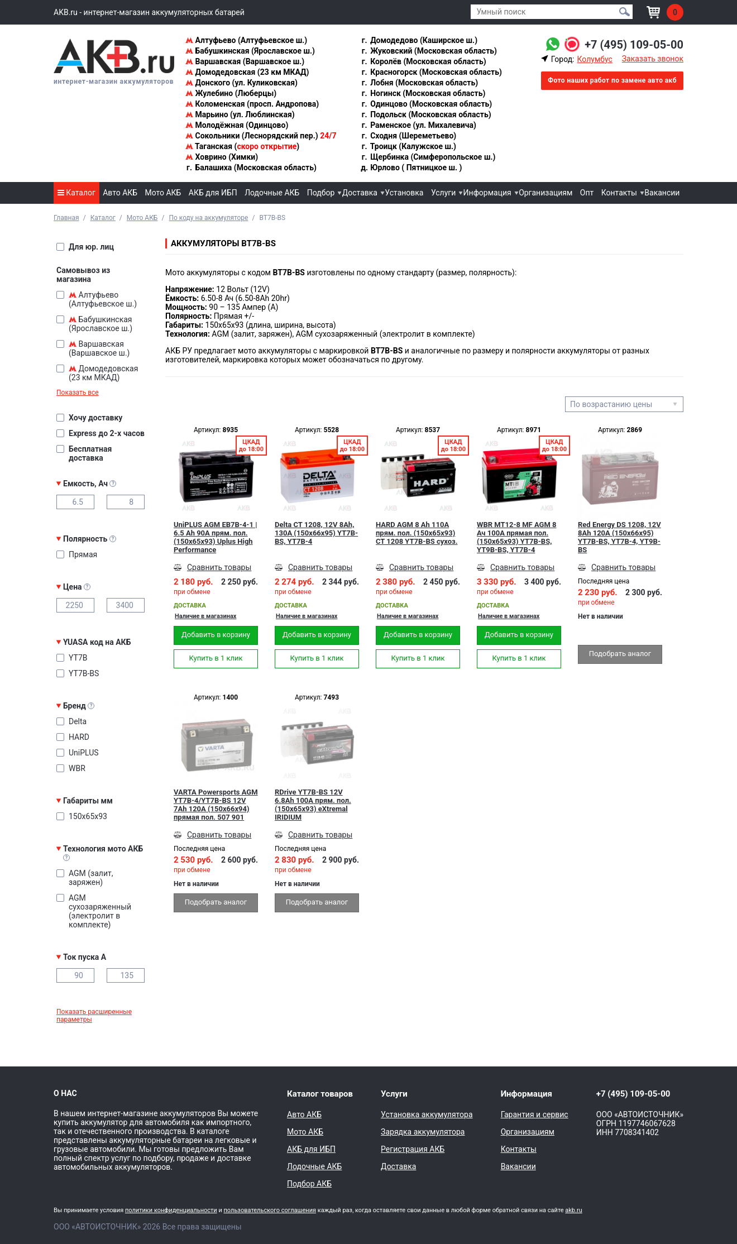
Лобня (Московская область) (419, 82)
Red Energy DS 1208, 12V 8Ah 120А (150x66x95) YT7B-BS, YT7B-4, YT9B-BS (619, 537)
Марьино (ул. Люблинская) (240, 114)
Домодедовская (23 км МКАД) (247, 72)
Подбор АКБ (309, 1183)
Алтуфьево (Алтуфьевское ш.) (246, 40)
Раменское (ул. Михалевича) (418, 125)
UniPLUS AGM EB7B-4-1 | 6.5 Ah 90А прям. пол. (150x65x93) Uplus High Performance (215, 537)
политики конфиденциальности (171, 1210)
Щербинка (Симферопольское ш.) (428, 156)
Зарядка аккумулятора (423, 1131)
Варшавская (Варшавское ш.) (244, 61)
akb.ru (573, 1210)
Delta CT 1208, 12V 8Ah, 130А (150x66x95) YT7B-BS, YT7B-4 (316, 533)
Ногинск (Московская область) (423, 93)
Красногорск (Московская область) (431, 72)
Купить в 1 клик (215, 658)
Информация (487, 192)
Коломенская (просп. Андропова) (252, 103)
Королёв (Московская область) (423, 61)
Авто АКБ (120, 192)
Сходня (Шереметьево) (409, 135)
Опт (587, 192)
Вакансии (661, 192)
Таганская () (242, 146)
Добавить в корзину (215, 634)
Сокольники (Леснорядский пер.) (260, 135)
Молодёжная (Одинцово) (236, 125)
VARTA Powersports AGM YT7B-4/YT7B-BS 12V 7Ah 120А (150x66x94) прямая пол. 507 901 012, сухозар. (216, 804)
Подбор (321, 192)
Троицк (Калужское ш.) (408, 146)
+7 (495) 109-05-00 (634, 44)
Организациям (545, 192)
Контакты (619, 192)
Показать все (77, 392)
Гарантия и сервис (534, 1114)
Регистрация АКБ (412, 1149)
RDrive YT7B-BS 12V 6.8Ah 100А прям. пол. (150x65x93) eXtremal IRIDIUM (313, 804)
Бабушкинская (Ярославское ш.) (250, 50)
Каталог (76, 192)
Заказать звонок (652, 58)
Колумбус (594, 59)
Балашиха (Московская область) (251, 167)
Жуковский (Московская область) (429, 50)
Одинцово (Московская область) (426, 103)
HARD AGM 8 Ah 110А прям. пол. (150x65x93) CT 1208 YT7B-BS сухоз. (416, 533)
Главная (66, 218)
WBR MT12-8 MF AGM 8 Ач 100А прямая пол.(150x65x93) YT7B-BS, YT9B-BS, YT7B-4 (517, 537)
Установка (404, 192)
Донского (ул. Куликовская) (241, 82)
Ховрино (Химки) (221, 156)
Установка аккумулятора (426, 1114)
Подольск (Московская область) (426, 114)
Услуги (443, 192)
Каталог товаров (320, 1094)
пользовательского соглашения (269, 1210)
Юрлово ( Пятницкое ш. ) (411, 167)
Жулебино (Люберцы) (230, 93)
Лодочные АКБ (272, 192)
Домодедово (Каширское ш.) (419, 40)
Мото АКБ (163, 192)
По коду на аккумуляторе (208, 218)
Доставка (359, 192)
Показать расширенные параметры (94, 1015)
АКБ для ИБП (213, 192)
